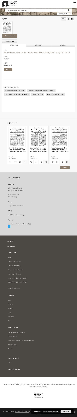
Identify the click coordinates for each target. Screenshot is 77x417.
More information (53, 411)
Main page (11, 246)
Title (9, 300)
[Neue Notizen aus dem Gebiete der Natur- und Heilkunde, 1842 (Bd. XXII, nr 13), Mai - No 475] (7, 28)
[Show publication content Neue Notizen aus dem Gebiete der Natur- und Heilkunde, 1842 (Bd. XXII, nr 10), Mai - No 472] (41, 162)
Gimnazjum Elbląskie (14, 262)
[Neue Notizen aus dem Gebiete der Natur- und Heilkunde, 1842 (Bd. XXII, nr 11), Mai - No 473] (17, 137)
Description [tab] (14, 45)
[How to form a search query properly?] (70, 13)
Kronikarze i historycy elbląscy (17, 282)
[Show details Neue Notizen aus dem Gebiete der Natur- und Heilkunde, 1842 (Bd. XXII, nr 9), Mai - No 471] (66, 162)
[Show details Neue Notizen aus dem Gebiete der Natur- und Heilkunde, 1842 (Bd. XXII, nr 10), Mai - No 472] (45, 162)
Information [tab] (38, 45)
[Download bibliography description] (14, 162)
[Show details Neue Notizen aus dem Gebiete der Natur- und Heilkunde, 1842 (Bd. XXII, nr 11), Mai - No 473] (24, 162)
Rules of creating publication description (21, 341)
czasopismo (8, 65)
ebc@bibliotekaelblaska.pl (16, 215)
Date (9, 312)
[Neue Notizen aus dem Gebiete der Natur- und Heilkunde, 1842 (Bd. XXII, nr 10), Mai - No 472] (38, 137)
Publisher (11, 317)
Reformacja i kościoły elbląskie (17, 278)
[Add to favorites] (68, 19)
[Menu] (74, 1)
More (65, 167)
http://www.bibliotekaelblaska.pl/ (19, 224)
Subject (10, 308)
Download (9, 41)
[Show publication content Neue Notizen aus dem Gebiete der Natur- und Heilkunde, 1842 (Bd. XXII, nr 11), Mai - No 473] (19, 162)
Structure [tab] (63, 45)
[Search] (69, 10)
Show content (10, 36)
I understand (66, 411)
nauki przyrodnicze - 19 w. (55, 94)
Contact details (13, 336)
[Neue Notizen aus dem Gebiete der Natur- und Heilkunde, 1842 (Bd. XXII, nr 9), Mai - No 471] (59, 137)
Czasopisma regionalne (15, 270)
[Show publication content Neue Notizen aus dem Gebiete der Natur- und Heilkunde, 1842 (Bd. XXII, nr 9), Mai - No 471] (62, 162)
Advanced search (63, 13)
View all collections (14, 289)
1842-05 (6, 59)
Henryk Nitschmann (14, 266)
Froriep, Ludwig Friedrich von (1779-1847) (41, 91)
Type (9, 321)
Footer (10, 349)
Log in (10, 362)
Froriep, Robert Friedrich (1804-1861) (16, 94)
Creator (10, 304)
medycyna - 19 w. (37, 94)
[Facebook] (9, 227)
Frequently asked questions (16, 332)
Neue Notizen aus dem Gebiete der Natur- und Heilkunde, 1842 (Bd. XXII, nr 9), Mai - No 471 (59, 149)
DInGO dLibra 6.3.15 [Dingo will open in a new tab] (22, 411)
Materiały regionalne (14, 274)
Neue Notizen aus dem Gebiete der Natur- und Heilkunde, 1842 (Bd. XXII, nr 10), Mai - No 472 (38, 149)
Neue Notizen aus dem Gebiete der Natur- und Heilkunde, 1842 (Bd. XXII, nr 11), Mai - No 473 (17, 149)
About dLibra (12, 345)
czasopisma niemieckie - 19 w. (14, 91)
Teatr (9, 257)
